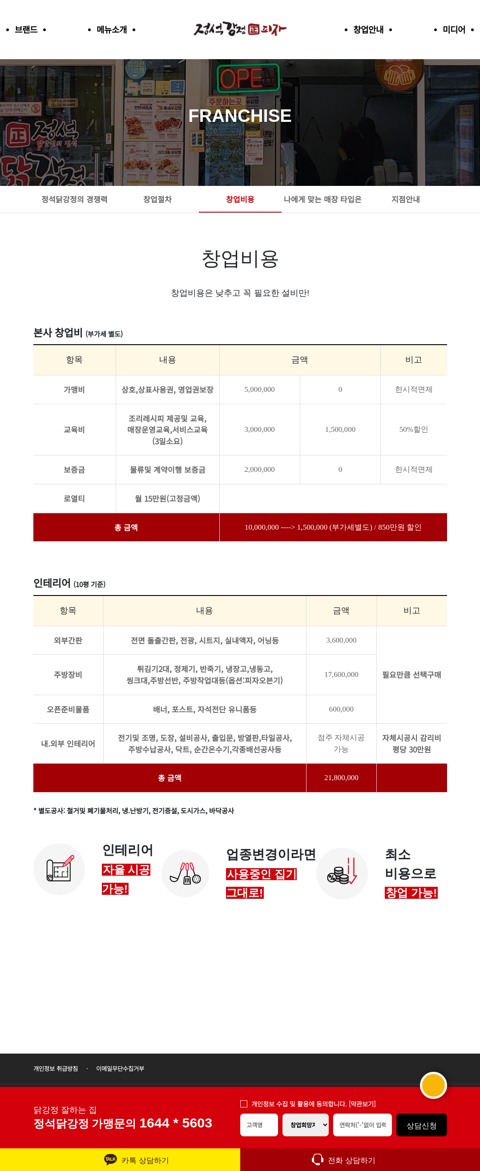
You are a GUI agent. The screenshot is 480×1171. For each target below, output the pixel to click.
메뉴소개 (112, 29)
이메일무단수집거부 (120, 1068)
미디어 (454, 29)
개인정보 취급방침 (55, 1068)
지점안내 (405, 199)
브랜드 (26, 29)
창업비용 (240, 199)
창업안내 (368, 29)
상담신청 (422, 1126)
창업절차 (157, 199)
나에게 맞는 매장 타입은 (323, 199)
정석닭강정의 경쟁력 (74, 199)
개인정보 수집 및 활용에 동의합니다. (313, 1103)
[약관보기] (362, 1103)
